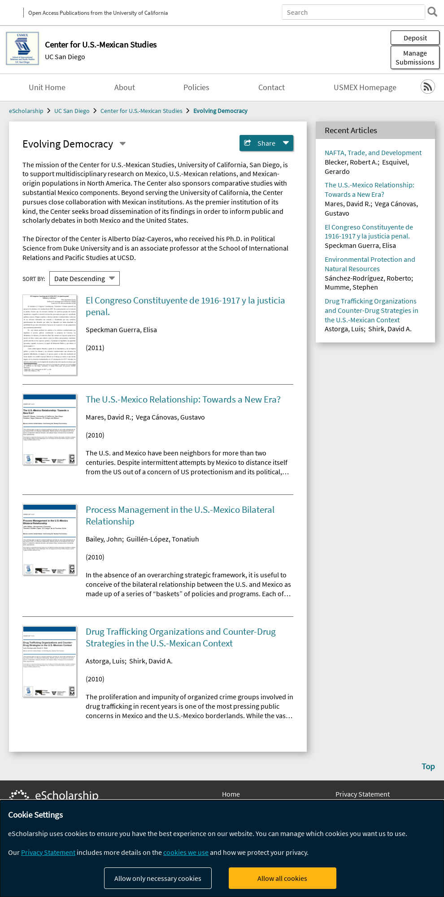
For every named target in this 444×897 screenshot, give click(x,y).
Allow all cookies (282, 878)
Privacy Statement (362, 793)
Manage (415, 57)
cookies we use (186, 852)
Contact (271, 87)
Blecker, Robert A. (351, 161)
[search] (432, 11)
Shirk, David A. (151, 660)
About (124, 87)
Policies (196, 87)
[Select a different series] (122, 144)
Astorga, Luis (105, 660)
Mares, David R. (108, 416)
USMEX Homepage (365, 87)
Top (428, 766)
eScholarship (26, 111)
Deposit (415, 37)
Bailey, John (104, 538)
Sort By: (33, 278)
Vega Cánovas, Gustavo (170, 416)
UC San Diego (65, 56)
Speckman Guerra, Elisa (121, 329)
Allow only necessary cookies (157, 878)
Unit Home (47, 87)
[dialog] (222, 848)
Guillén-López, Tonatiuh (162, 538)
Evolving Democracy (220, 111)
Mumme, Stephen (351, 286)
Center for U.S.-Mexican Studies (141, 111)
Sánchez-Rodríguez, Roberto (368, 277)
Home (231, 793)
